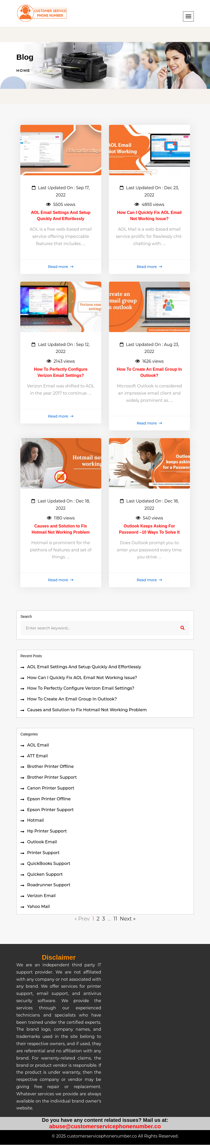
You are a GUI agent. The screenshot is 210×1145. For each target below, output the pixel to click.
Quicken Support (45, 874)
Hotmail (35, 820)
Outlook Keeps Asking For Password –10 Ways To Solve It (149, 529)
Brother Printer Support (52, 777)
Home (23, 70)
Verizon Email (41, 895)
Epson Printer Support (50, 809)
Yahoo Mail (38, 906)
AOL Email (38, 745)
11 (115, 919)
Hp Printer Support (47, 831)
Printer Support (43, 852)
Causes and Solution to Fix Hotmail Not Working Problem (87, 709)
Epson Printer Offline (49, 798)
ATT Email (37, 755)
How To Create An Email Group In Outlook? (72, 699)
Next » (128, 919)
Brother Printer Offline (50, 766)
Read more (60, 266)
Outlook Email (42, 841)
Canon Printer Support (50, 788)
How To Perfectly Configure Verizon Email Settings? (80, 688)
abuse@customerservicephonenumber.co (105, 1126)
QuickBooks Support (48, 863)
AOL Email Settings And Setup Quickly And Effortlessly (84, 666)
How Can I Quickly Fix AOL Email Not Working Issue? (82, 677)
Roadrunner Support (48, 885)
